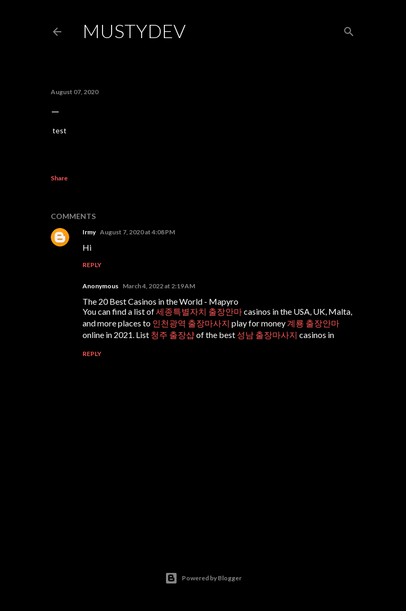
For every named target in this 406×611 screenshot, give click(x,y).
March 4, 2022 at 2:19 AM (159, 286)
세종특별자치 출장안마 (199, 311)
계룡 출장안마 (313, 323)
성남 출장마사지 (267, 335)
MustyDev (134, 30)
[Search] (349, 29)
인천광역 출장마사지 (191, 323)
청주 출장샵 (173, 335)
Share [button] (59, 178)
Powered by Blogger (203, 578)
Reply (92, 265)
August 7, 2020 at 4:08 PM (137, 232)
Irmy (89, 232)
